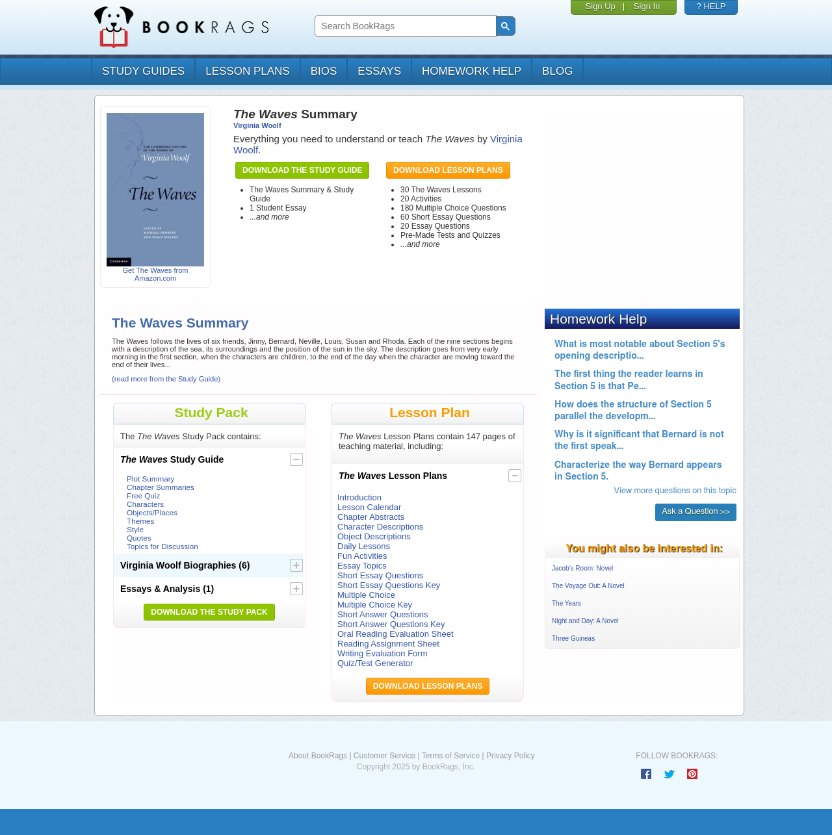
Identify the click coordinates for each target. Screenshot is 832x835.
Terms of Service (451, 755)
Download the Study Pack (209, 612)
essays (379, 71)
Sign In (647, 6)
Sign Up (601, 6)
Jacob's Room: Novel (582, 568)
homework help (471, 71)
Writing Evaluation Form (382, 653)
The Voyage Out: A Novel (588, 585)
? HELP (711, 6)
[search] (404, 26)
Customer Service (384, 755)
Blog (557, 71)
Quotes (139, 537)
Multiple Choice (366, 595)
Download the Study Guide (302, 170)
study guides (143, 71)
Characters (145, 504)
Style (135, 529)
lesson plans (247, 71)
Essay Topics (362, 566)
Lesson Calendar (369, 507)
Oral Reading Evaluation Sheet (395, 634)
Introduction (359, 497)
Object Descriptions (374, 536)
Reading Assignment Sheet (388, 644)
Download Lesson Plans (448, 170)
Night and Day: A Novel (585, 620)
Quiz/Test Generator (375, 663)
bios (324, 71)
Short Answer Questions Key (391, 624)
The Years (566, 603)
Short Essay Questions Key (388, 585)
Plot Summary (150, 478)
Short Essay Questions (380, 575)
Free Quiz (143, 495)
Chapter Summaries (160, 487)
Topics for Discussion (162, 546)
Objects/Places (152, 512)
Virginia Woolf (257, 125)
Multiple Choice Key (374, 605)
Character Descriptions (380, 527)
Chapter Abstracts (370, 517)
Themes (140, 521)
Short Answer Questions (382, 614)
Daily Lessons (363, 546)
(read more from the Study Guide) (166, 379)
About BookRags (318, 755)
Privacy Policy (510, 755)
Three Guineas (573, 638)
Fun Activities (362, 556)
